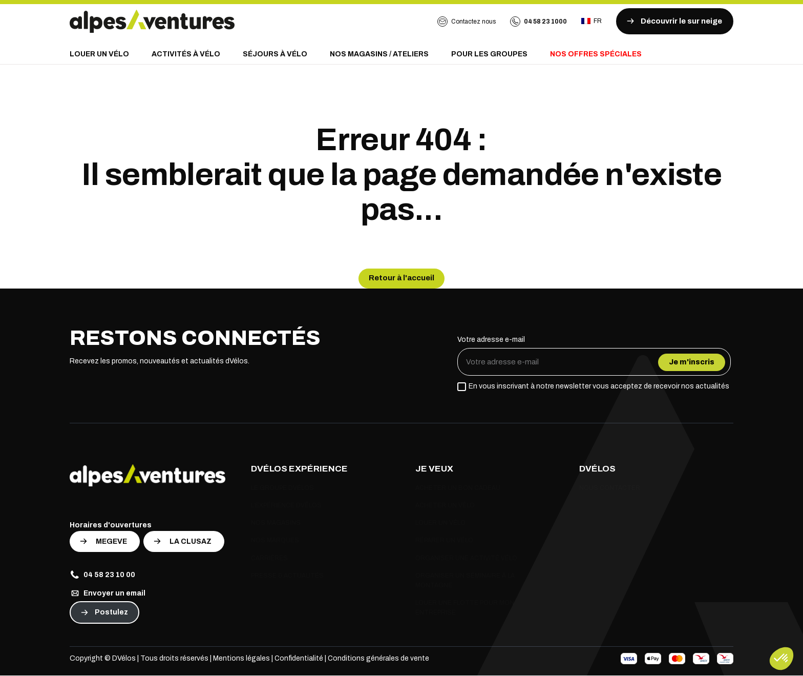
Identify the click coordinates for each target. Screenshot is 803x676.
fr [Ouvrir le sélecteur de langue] (591, 21)
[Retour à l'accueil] (152, 21)
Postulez (111, 613)
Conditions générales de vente (379, 659)
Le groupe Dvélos (282, 488)
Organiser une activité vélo (466, 558)
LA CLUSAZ (191, 542)
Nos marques (275, 541)
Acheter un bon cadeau (457, 488)
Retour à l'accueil (401, 278)
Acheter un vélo (445, 506)
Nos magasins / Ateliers (379, 54)
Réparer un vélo (444, 541)
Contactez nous (466, 21)
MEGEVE (111, 542)
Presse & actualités (287, 576)
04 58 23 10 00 (102, 575)
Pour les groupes (489, 54)
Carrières (269, 558)
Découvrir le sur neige (673, 21)
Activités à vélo (186, 54)
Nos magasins (276, 523)
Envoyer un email (107, 593)
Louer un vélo (99, 54)
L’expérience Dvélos (286, 506)
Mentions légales (241, 659)
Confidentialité (299, 659)
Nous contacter (609, 488)
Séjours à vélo (275, 54)
